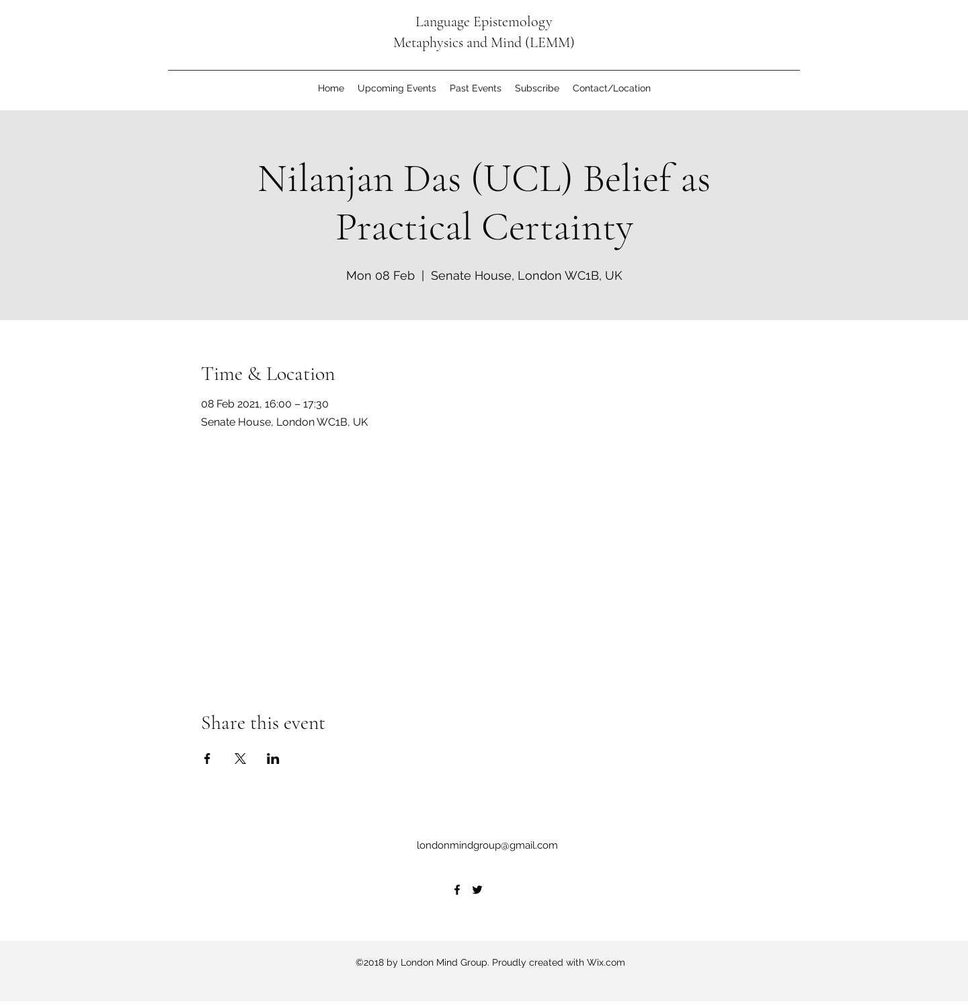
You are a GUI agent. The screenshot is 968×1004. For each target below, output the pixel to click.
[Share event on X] (240, 758)
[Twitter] (477, 889)
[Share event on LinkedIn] (273, 758)
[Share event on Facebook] (207, 758)
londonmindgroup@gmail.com (487, 845)
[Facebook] (457, 889)
